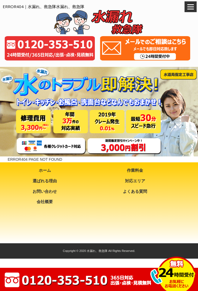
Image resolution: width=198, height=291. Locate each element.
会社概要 (45, 201)
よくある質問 (135, 191)
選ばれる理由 (45, 181)
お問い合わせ (45, 191)
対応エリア (135, 181)
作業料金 (135, 170)
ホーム (45, 170)
